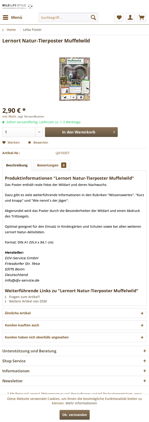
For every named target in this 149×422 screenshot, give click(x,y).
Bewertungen (51, 165)
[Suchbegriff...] (68, 17)
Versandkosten (81, 394)
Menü (12, 17)
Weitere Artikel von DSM (26, 301)
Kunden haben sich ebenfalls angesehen (37, 337)
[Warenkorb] (141, 17)
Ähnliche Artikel (18, 313)
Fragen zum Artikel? (22, 297)
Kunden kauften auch (22, 325)
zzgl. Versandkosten (31, 116)
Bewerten (38, 142)
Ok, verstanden (74, 414)
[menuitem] (12, 17)
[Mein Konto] (130, 17)
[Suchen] (93, 17)
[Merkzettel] (119, 17)
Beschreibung (17, 165)
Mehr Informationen (81, 403)
